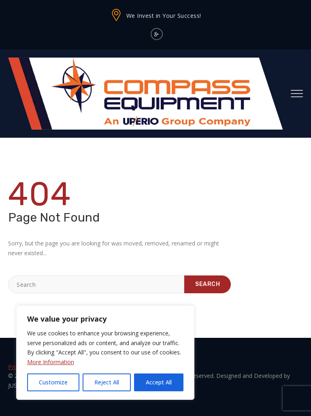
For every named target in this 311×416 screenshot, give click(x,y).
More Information (50, 362)
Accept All (159, 382)
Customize (53, 382)
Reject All (106, 382)
